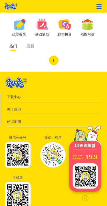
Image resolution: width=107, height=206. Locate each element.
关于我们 (14, 109)
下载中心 (14, 97)
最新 (30, 46)
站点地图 (14, 122)
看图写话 (87, 34)
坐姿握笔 (19, 34)
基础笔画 (42, 34)
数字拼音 (65, 34)
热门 (13, 46)
